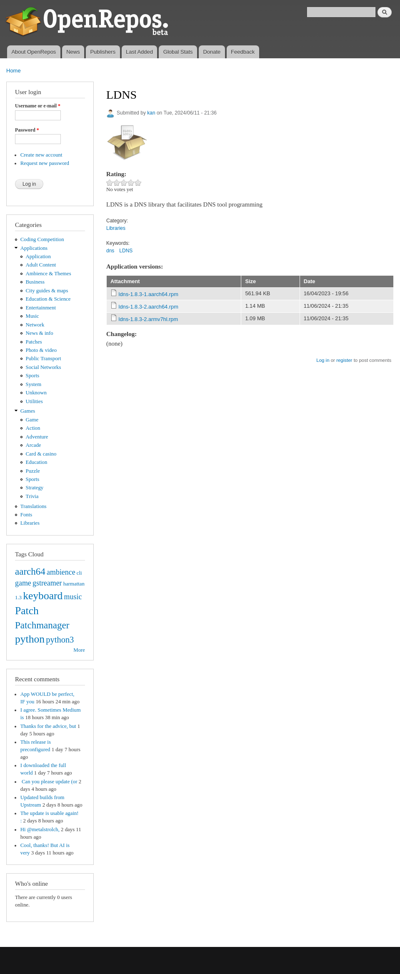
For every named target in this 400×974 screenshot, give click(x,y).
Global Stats (178, 52)
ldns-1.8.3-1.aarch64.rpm (148, 294)
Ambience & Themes (48, 274)
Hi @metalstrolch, (40, 829)
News (73, 52)
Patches (34, 342)
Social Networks (43, 367)
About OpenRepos (33, 52)
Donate (211, 52)
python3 (60, 639)
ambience (61, 572)
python (30, 639)
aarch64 (30, 571)
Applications (34, 248)
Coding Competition (42, 239)
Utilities (34, 401)
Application (38, 256)
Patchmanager (42, 625)
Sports (33, 376)
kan (151, 113)
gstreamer (47, 583)
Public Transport (43, 358)
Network (35, 325)
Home (13, 70)
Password (27, 130)
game (23, 583)
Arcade (33, 445)
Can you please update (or (49, 782)
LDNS (125, 251)
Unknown (36, 393)
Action (33, 428)
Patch (27, 611)
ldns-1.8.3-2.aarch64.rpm (148, 307)
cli (79, 573)
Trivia (32, 496)
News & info (39, 333)
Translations (33, 506)
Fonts (26, 515)
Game (32, 420)
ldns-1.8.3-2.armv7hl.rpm (148, 319)
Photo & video (41, 350)
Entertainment (41, 308)
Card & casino (41, 454)
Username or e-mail (37, 106)
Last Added (139, 52)
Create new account (41, 155)
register (344, 360)
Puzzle (33, 471)
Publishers (102, 52)
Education (37, 462)
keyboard (42, 596)
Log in (322, 360)
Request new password (44, 163)
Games (27, 411)
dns (110, 251)
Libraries (30, 523)
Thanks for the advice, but (48, 726)
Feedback (243, 52)
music (73, 597)
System (34, 384)
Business (35, 282)
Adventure (37, 437)
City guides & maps (47, 291)
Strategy (35, 488)
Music (32, 316)
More (79, 650)
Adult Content (41, 265)
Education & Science (48, 299)
